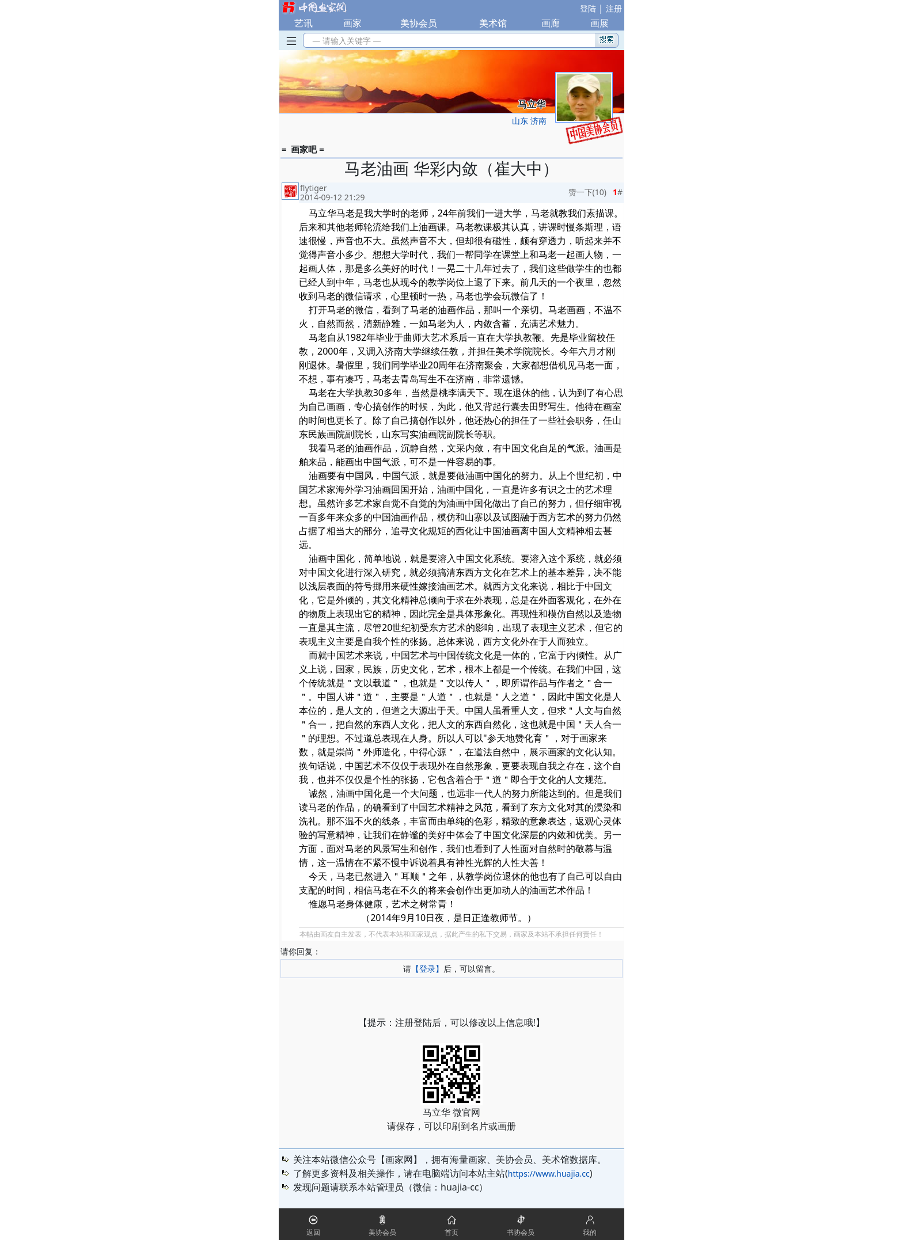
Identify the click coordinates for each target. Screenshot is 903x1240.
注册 (614, 8)
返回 (313, 1232)
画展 (599, 23)
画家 (352, 23)
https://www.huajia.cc (549, 1173)
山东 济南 (529, 120)
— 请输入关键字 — (344, 40)
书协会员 (520, 1232)
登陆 (588, 8)
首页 (451, 1232)
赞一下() (587, 192)
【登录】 (427, 968)
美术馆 (493, 23)
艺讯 (303, 23)
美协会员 (418, 23)
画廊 (550, 23)
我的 (590, 1232)
